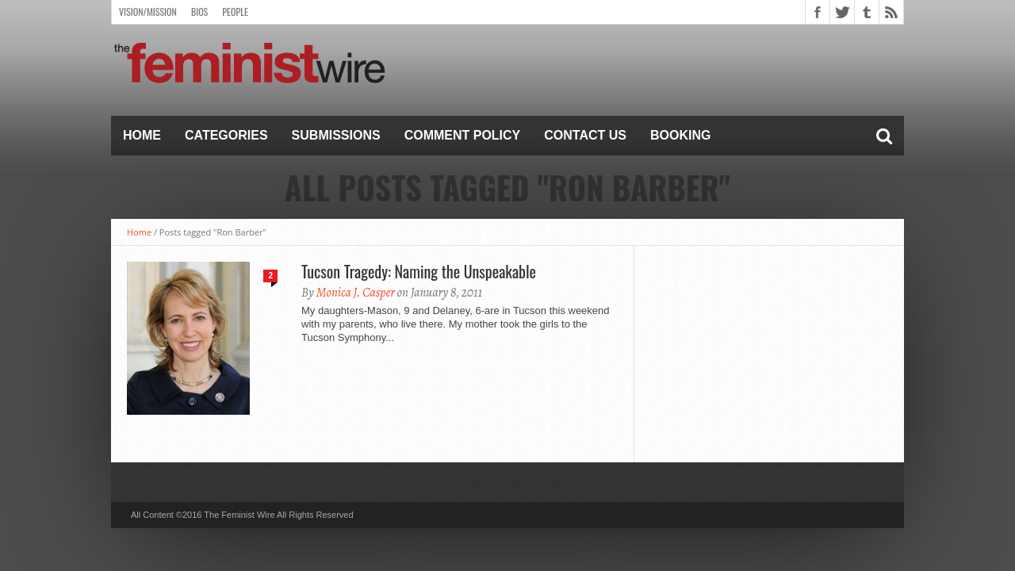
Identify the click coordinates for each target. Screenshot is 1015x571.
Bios (199, 11)
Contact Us (585, 135)
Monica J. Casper (355, 292)
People (235, 11)
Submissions (336, 135)
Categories (226, 135)
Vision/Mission (148, 11)
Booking (680, 135)
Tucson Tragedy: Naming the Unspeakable (418, 271)
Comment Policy (462, 135)
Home (142, 135)
